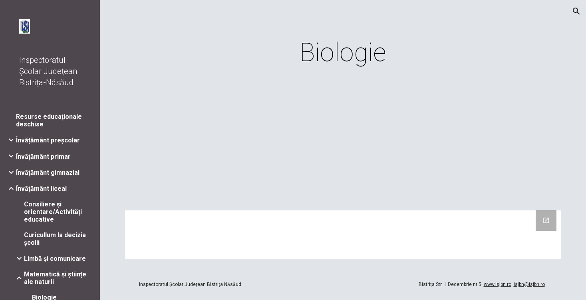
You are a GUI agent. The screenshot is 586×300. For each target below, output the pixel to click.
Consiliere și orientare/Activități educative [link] (53, 211)
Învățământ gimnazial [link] (47, 172)
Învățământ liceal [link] (41, 188)
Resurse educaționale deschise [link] (49, 120)
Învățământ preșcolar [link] (48, 140)
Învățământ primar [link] (43, 156)
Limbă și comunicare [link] (55, 258)
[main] (343, 53)
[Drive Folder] (343, 234)
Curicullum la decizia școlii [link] (55, 238)
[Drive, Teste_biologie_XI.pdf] (343, 141)
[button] (576, 11)
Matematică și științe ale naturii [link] (55, 278)
